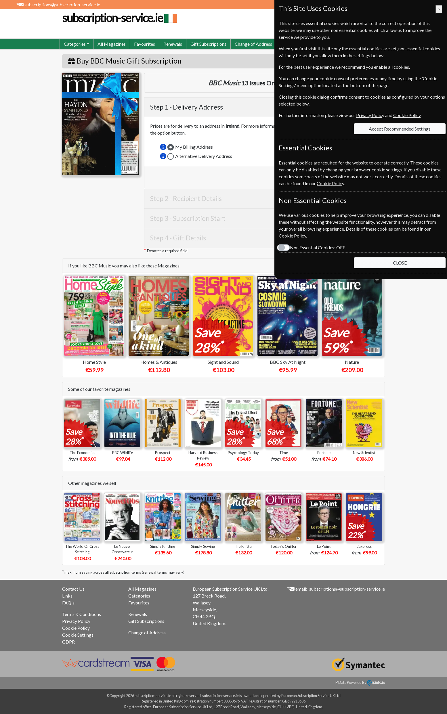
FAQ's (68, 602)
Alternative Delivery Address (203, 156)
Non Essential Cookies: (317, 247)
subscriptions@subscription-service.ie (62, 4)
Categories (139, 595)
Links (67, 595)
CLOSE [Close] (400, 262)
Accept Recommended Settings (400, 128)
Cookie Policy (76, 628)
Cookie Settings (77, 635)
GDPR (68, 641)
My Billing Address (194, 147)
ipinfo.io (376, 682)
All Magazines (112, 44)
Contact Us (73, 589)
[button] (163, 147)
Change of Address (253, 44)
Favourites (144, 44)
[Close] (439, 9)
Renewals (172, 44)
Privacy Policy (76, 621)
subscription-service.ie (118, 18)
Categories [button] (75, 44)
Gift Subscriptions (208, 44)
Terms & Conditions (81, 614)
